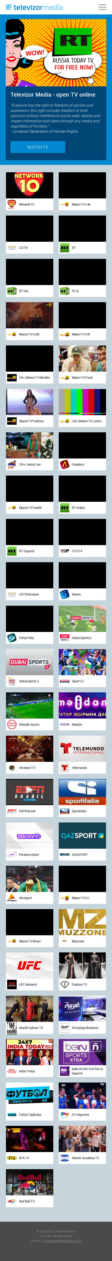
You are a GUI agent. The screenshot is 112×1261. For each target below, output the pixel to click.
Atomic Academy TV (85, 1158)
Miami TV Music (30, 941)
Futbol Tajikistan (30, 1114)
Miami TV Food (82, 377)
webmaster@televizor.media (63, 1241)
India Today (27, 1071)
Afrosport (25, 898)
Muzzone (78, 941)
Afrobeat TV (27, 767)
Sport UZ (78, 681)
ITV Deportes (80, 1114)
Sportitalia (79, 811)
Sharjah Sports (29, 724)
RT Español (26, 551)
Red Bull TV (26, 1201)
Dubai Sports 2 (82, 637)
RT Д (75, 291)
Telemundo (79, 767)
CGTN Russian (29, 594)
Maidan (77, 724)
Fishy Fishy (26, 637)
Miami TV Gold (29, 334)
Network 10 (26, 204)
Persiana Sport (29, 854)
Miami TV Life (81, 204)
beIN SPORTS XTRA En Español (87, 1071)
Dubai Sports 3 (29, 681)
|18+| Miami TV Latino (87, 421)
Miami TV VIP (81, 334)
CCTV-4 (77, 551)
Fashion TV (79, 984)
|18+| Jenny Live (30, 464)
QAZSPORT (80, 854)
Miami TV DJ (80, 898)
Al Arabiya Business (85, 1027)
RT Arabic (78, 507)
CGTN (23, 247)
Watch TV (37, 147)
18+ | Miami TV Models (34, 377)
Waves (76, 594)
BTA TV (24, 1158)
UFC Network (28, 984)
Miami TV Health (30, 507)
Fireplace (78, 464)
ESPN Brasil (27, 811)
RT (74, 247)
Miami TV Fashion (31, 421)
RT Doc (24, 291)
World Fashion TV (31, 1027)
